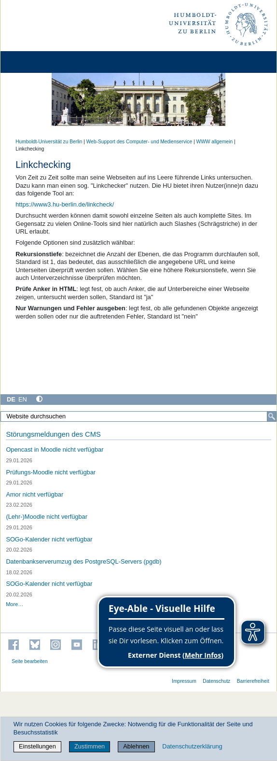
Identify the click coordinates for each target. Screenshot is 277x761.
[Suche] (272, 416)
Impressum (184, 681)
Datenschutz (216, 681)
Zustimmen (89, 746)
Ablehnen (136, 746)
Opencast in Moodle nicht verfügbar (54, 449)
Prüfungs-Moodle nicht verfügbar (51, 472)
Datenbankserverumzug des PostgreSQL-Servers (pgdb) (83, 561)
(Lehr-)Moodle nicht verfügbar (46, 516)
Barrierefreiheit (253, 681)
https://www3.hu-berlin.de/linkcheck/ (64, 204)
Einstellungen (37, 746)
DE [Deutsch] (11, 399)
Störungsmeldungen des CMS (53, 434)
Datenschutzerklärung (192, 746)
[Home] (35, 62)
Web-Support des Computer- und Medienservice (139, 141)
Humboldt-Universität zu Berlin (48, 141)
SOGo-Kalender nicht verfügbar (49, 539)
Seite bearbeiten (30, 661)
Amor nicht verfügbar (34, 494)
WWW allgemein (214, 141)
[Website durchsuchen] (138, 416)
